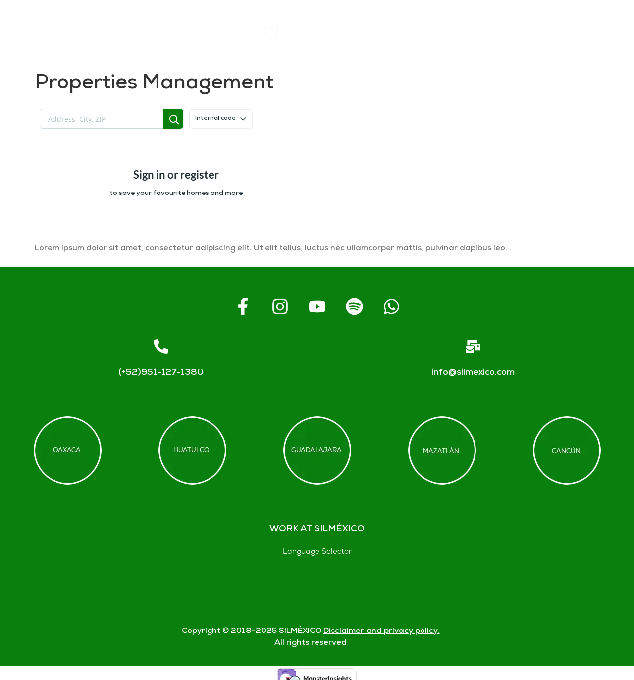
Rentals (287, 34)
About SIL (366, 34)
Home (216, 34)
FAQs (442, 34)
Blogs (596, 34)
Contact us (518, 34)
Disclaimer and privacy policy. (381, 631)
